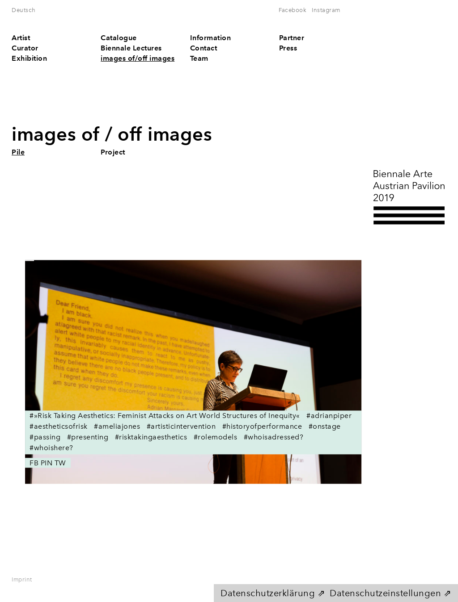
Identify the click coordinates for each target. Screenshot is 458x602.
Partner (292, 37)
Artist (21, 37)
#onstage (325, 426)
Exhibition (29, 58)
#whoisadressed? (274, 437)
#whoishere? (51, 448)
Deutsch (24, 10)
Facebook (292, 10)
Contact (203, 48)
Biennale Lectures (131, 48)
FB (34, 463)
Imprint (22, 579)
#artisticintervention (181, 426)
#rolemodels (215, 437)
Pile (18, 152)
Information (210, 37)
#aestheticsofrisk (59, 426)
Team (199, 58)
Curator (25, 48)
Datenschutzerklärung (268, 593)
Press (288, 48)
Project (113, 152)
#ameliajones (117, 426)
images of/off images (137, 58)
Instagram (326, 10)
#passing (45, 437)
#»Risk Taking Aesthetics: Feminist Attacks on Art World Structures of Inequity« (165, 416)
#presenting (88, 437)
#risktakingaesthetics (151, 437)
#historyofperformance (262, 426)
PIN (47, 463)
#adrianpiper (329, 416)
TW (60, 463)
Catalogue (119, 37)
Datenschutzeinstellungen (385, 593)
